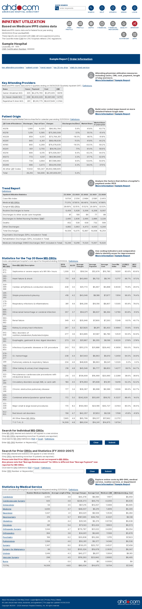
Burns (5, 583)
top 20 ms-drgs (61, 67)
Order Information (81, 59)
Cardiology (8, 519)
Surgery (6, 567)
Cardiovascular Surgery (14, 523)
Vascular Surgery (11, 579)
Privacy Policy (50, 600)
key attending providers (13, 67)
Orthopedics (8, 555)
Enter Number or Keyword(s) (19, 464)
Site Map (20, 600)
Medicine (7, 531)
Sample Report (122, 80)
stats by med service (79, 67)
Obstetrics (7, 543)
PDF (33, 461)
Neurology (7, 535)
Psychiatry (8, 559)
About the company (9, 600)
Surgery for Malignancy (14, 571)
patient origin (32, 67)
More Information (104, 80)
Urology (6, 575)
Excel (40, 461)
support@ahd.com (37, 600)
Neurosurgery (9, 539)
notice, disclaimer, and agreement (30, 603)
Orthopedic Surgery (12, 551)
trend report (46, 67)
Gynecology (8, 527)
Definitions (87, 86)
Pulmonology (9, 563)
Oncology (7, 547)
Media (59, 600)
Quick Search (61, 5)
